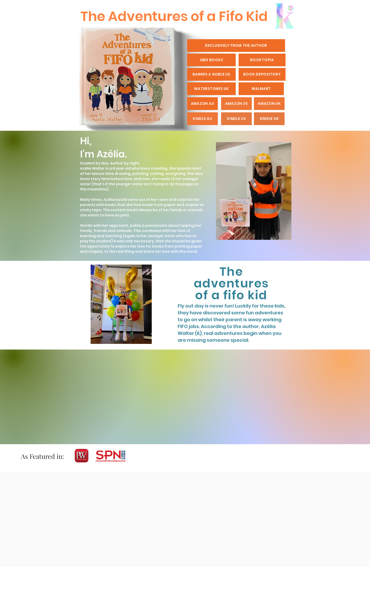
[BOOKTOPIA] (262, 60)
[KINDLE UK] (269, 118)
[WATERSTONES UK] (211, 88)
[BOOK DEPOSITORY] (262, 74)
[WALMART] (261, 88)
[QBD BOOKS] (211, 60)
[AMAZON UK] (269, 103)
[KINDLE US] (236, 118)
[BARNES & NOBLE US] (211, 74)
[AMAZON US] (236, 103)
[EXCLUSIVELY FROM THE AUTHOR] (236, 45)
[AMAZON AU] (202, 103)
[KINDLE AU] (202, 118)
